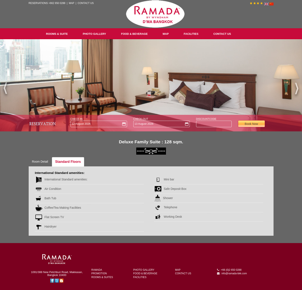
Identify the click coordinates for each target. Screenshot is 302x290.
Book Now (251, 124)
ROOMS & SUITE (57, 33)
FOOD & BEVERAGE (134, 33)
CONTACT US (86, 3)
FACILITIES (191, 33)
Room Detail (40, 161)
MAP (71, 3)
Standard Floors (68, 161)
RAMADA (96, 269)
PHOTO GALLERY (94, 33)
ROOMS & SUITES (102, 277)
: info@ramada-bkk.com (232, 273)
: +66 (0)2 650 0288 (229, 269)
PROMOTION (99, 273)
